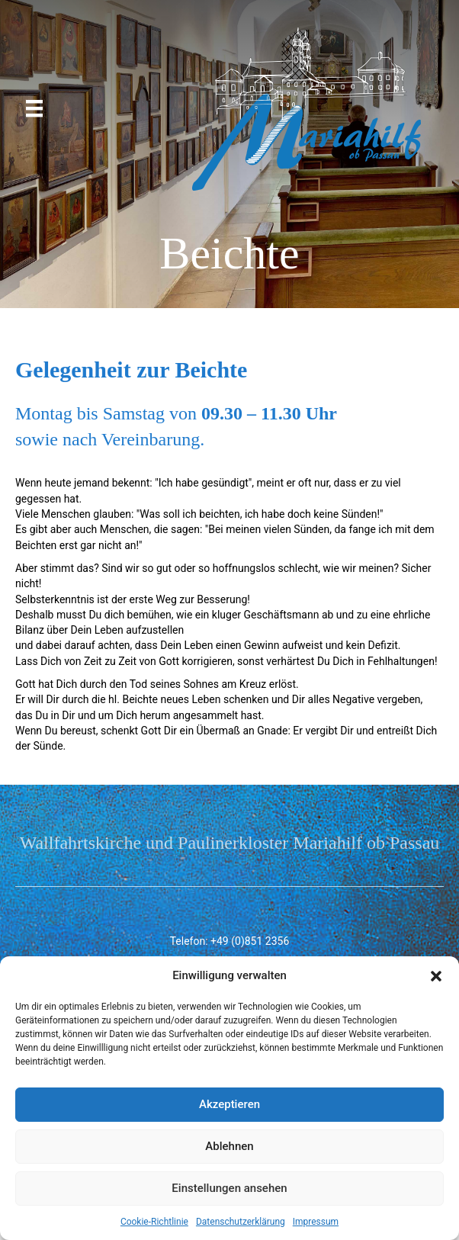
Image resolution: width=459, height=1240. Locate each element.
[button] (436, 976)
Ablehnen (229, 1146)
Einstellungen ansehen (229, 1188)
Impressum (316, 1221)
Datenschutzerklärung (240, 1221)
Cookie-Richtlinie (154, 1221)
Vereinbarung (150, 439)
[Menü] (34, 108)
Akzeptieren (229, 1104)
